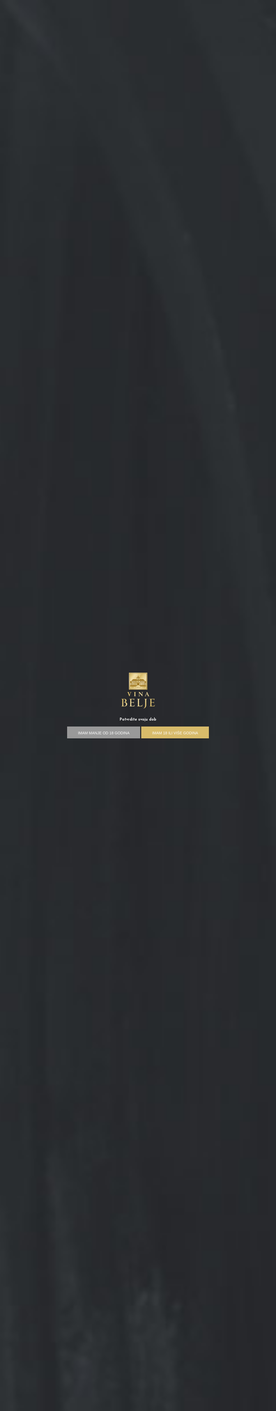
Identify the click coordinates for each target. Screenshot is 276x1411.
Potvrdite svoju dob (138, 720)
